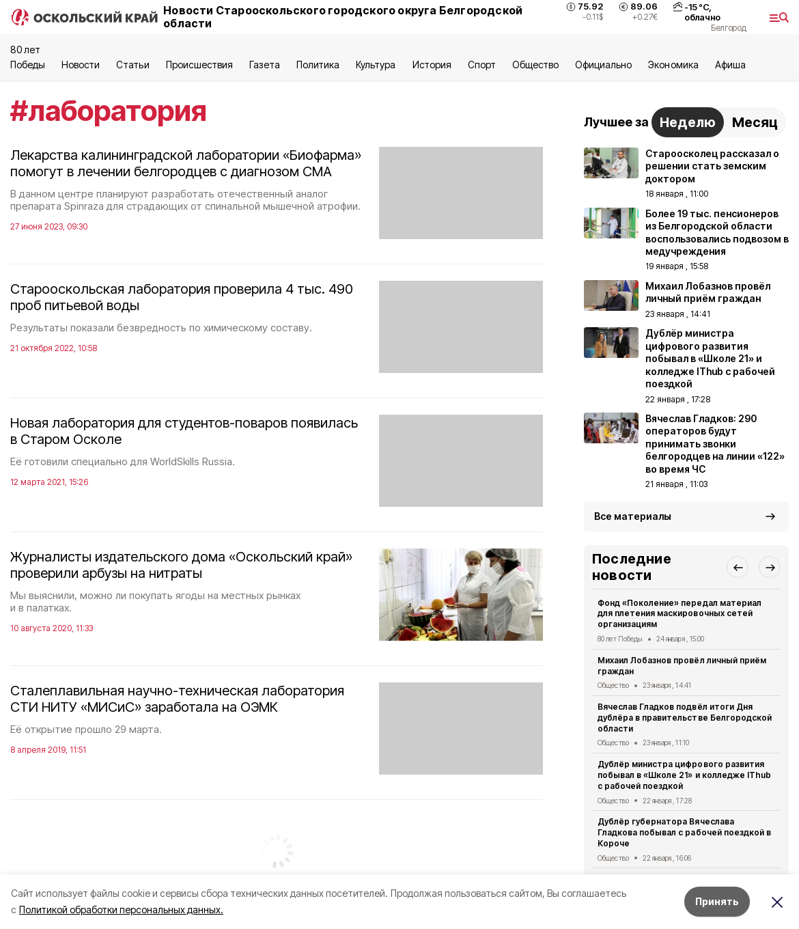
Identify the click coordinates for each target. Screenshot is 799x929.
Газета (264, 64)
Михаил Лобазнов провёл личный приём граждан (682, 665)
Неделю (688, 122)
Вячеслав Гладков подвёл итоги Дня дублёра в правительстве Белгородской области (685, 718)
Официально (603, 64)
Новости (80, 64)
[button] (737, 567)
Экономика (673, 64)
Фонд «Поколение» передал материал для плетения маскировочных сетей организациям (679, 614)
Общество (535, 64)
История (431, 64)
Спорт (482, 64)
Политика (317, 64)
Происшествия (199, 64)
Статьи (132, 64)
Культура (375, 64)
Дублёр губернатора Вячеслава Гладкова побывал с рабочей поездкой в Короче (684, 832)
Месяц (755, 122)
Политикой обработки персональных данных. (121, 909)
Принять (717, 901)
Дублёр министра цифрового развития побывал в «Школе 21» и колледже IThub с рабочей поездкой (684, 775)
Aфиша (730, 64)
